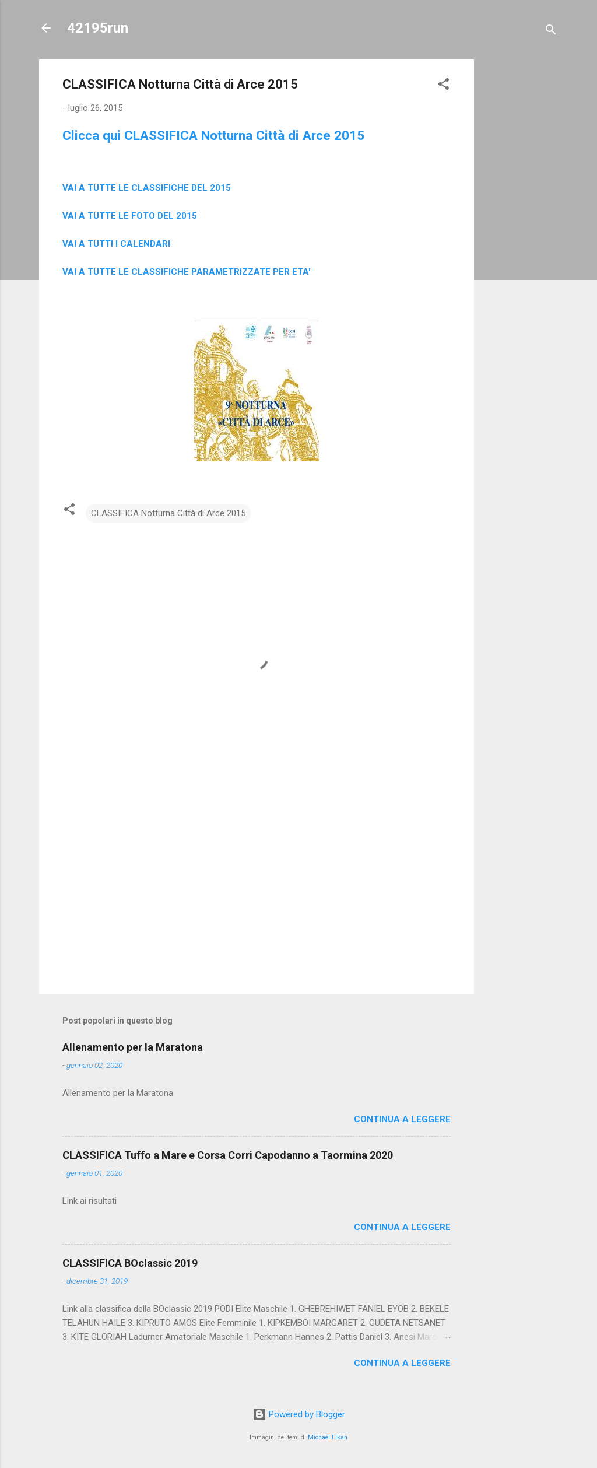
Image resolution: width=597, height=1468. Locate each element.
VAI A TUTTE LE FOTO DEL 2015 (129, 216)
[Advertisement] (520, 234)
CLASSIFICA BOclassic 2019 (130, 1263)
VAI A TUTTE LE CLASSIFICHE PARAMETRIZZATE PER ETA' (186, 272)
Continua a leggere (402, 1119)
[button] (444, 86)
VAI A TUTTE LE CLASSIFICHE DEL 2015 (146, 188)
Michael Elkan (327, 1437)
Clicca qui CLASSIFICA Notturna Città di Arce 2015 (213, 135)
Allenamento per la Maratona (132, 1047)
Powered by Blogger (298, 1414)
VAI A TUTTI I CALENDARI (116, 244)
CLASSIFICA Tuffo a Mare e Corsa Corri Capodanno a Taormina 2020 (227, 1155)
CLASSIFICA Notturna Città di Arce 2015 (168, 513)
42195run (97, 28)
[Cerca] (551, 32)
